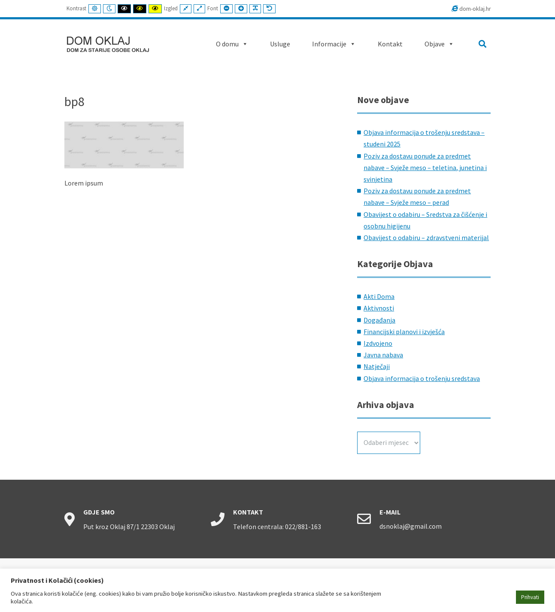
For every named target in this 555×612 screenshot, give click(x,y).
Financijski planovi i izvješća (404, 331)
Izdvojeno (378, 343)
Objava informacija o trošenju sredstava (422, 378)
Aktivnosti (379, 308)
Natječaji (377, 366)
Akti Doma (379, 296)
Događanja (379, 320)
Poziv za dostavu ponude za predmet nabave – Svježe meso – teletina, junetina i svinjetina (425, 167)
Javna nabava (383, 354)
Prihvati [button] (530, 597)
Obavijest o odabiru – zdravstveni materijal (426, 237)
